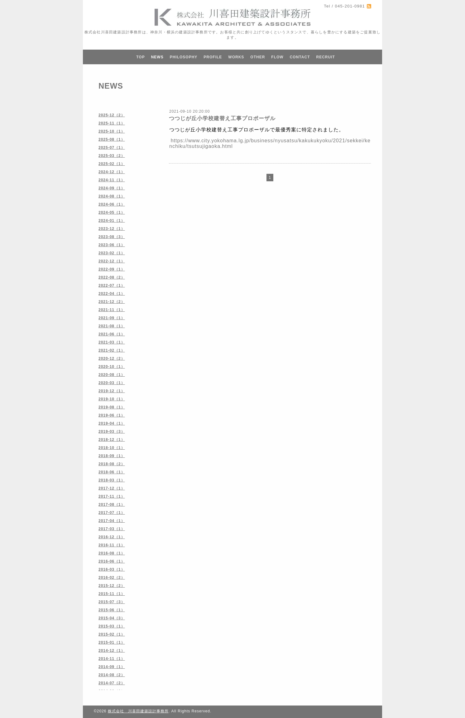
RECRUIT (325, 57)
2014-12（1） (111, 650)
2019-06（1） (111, 415)
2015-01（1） (111, 642)
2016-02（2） (111, 577)
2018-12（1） (111, 439)
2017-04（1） (111, 521)
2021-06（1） (111, 334)
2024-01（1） (111, 220)
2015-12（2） (111, 586)
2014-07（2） (111, 683)
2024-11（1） (111, 180)
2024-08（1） (111, 196)
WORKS (236, 57)
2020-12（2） (111, 358)
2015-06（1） (111, 610)
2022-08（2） (111, 277)
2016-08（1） (111, 553)
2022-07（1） (111, 285)
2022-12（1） (111, 261)
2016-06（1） (111, 561)
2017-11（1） (111, 496)
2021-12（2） (111, 302)
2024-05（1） (111, 212)
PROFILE (213, 57)
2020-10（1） (111, 366)
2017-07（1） (111, 512)
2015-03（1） (111, 626)
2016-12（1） (111, 537)
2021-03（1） (111, 342)
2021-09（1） (111, 318)
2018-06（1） (111, 472)
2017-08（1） (111, 504)
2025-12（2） (111, 115)
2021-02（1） (111, 350)
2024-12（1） (111, 172)
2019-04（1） (111, 423)
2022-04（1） (111, 293)
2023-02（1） (111, 253)
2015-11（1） (111, 594)
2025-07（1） (111, 147)
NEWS (157, 57)
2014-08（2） (111, 675)
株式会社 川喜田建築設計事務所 (138, 711)
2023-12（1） (111, 229)
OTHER (257, 57)
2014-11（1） (111, 659)
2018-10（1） (111, 448)
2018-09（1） (111, 456)
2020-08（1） (111, 375)
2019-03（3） (111, 431)
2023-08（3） (111, 237)
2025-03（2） (111, 156)
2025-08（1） (111, 139)
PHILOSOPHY (184, 57)
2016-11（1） (111, 545)
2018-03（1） (111, 480)
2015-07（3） (111, 602)
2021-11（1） (111, 310)
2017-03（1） (111, 529)
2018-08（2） (111, 464)
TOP (140, 57)
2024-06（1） (111, 204)
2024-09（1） (111, 188)
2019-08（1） (111, 407)
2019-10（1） (111, 399)
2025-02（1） (111, 164)
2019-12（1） (111, 391)
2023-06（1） (111, 245)
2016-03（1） (111, 569)
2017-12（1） (111, 488)
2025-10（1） (111, 131)
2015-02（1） (111, 634)
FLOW (277, 57)
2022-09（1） (111, 269)
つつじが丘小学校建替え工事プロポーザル (222, 118)
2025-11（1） (111, 123)
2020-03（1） (111, 383)
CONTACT (300, 57)
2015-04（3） (111, 618)
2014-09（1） (111, 667)
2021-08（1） (111, 326)
